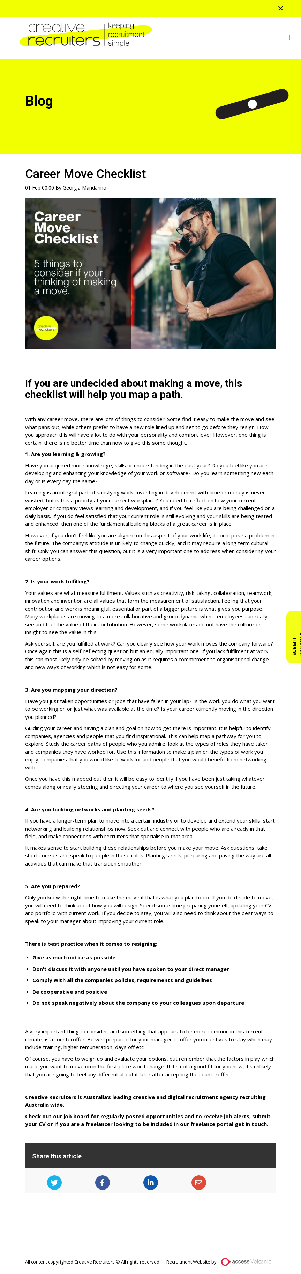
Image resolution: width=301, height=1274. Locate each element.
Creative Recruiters (83, 34)
